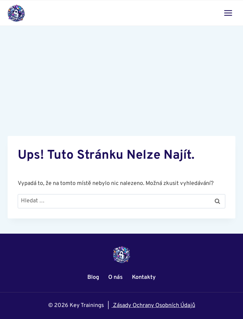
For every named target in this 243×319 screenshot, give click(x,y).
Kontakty (144, 277)
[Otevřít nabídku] (228, 12)
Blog (93, 277)
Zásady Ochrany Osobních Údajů (153, 305)
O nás (115, 277)
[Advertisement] (121, 73)
